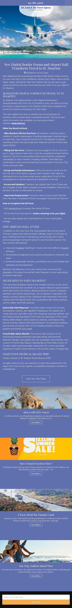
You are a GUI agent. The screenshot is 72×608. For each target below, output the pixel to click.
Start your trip (36, 602)
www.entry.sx (15, 208)
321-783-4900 (35, 2)
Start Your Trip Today (36, 379)
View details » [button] (36, 422)
